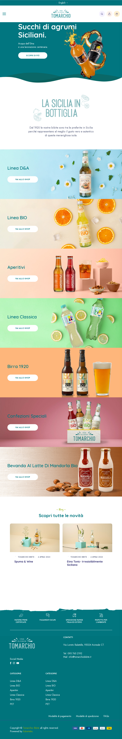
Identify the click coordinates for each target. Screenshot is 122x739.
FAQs (106, 716)
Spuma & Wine (23, 561)
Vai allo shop (22, 179)
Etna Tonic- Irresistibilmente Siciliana (85, 563)
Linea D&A (15, 681)
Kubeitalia (27, 731)
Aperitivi (14, 690)
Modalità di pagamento (59, 716)
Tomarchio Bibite (26, 557)
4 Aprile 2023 (44, 557)
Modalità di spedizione (87, 716)
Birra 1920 (15, 699)
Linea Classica (17, 695)
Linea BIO (15, 685)
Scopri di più (32, 55)
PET (12, 704)
